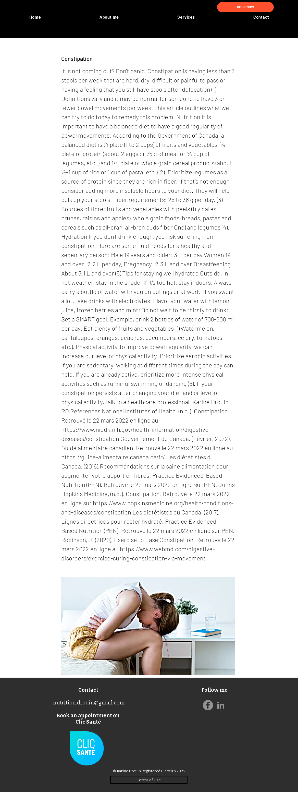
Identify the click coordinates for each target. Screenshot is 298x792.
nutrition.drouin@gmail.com (89, 703)
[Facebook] (208, 705)
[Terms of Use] (149, 780)
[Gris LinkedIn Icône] (221, 705)
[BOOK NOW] (245, 7)
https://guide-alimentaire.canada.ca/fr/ (113, 457)
